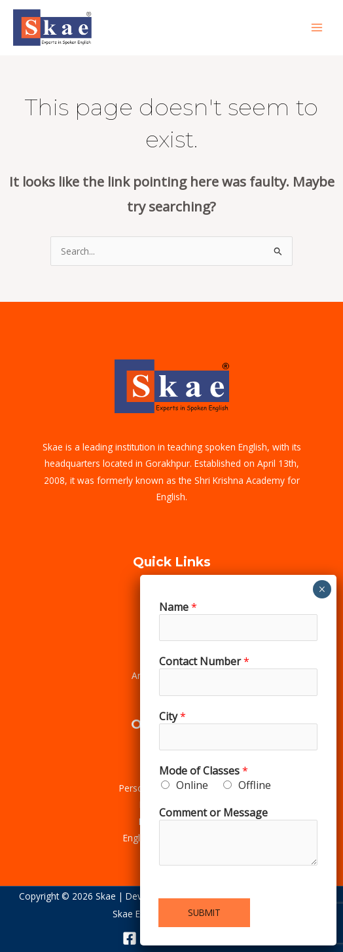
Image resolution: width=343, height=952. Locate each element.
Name (178, 607)
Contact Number (204, 661)
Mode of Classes (203, 770)
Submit (204, 912)
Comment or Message (213, 812)
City (172, 716)
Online (192, 785)
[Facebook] (129, 938)
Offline (254, 785)
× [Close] (321, 589)
